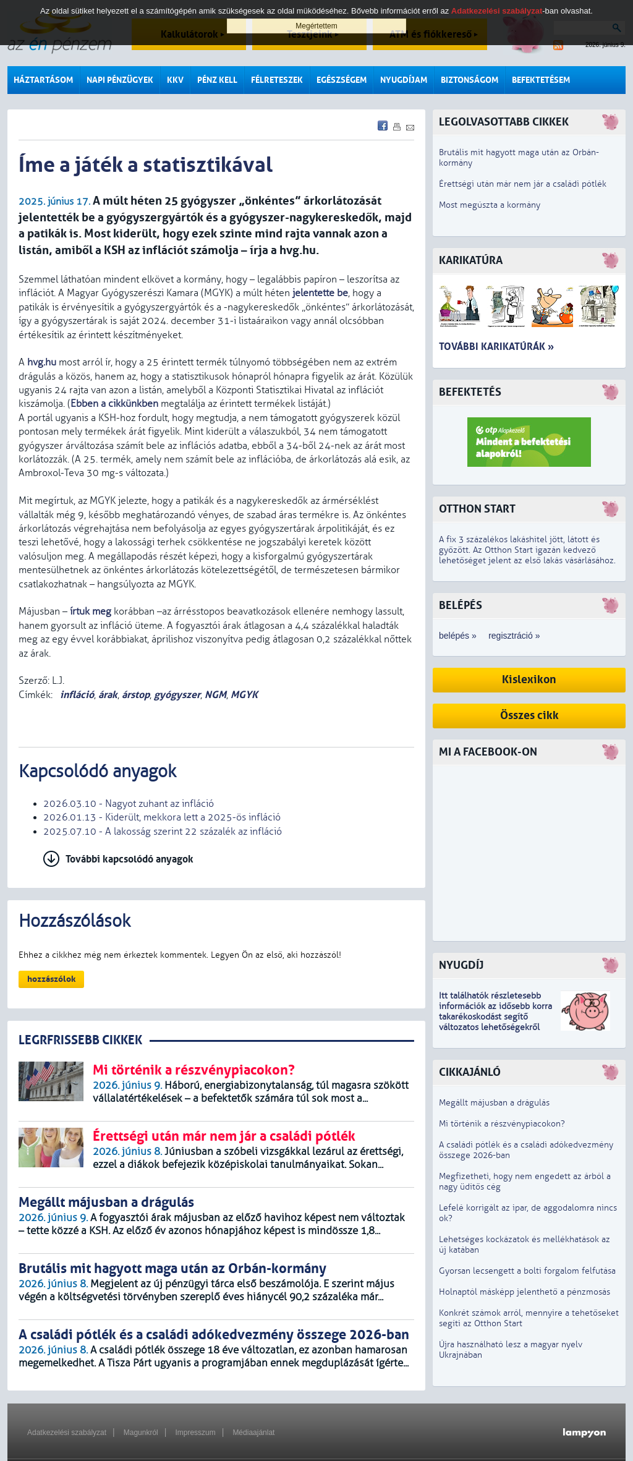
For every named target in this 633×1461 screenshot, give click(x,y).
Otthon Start (477, 509)
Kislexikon (529, 679)
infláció (75, 695)
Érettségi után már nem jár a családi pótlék (522, 184)
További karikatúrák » (496, 346)
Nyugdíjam (403, 80)
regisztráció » (514, 636)
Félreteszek (277, 80)
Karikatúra (471, 260)
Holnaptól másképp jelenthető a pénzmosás (524, 1292)
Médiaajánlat (253, 1432)
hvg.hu (41, 362)
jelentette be (320, 293)
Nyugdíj (461, 965)
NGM (215, 695)
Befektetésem (541, 80)
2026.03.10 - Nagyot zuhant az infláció (128, 803)
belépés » (458, 636)
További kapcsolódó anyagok (129, 859)
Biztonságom (469, 80)
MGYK (244, 695)
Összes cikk (529, 715)
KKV (175, 80)
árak (107, 695)
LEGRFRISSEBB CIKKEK (80, 1040)
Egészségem (341, 80)
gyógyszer (177, 695)
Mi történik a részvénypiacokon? (502, 1123)
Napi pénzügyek (120, 80)
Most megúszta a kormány (489, 205)
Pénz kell (217, 80)
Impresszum (195, 1432)
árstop (136, 695)
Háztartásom (43, 80)
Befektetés (470, 392)
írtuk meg (90, 611)
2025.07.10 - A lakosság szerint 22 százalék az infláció (162, 831)
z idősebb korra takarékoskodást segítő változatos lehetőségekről (495, 1017)
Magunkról (141, 1432)
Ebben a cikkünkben (114, 403)
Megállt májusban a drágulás (494, 1102)
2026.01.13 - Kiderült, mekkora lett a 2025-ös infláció (162, 817)
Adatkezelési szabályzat (66, 1432)
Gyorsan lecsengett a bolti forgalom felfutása (527, 1271)
